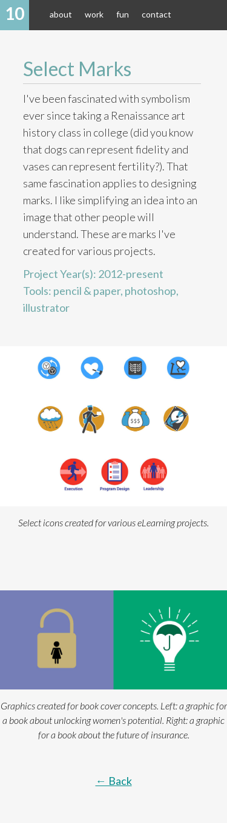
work (94, 14)
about (61, 14)
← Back (114, 780)
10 (14, 13)
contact (156, 14)
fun (122, 14)
